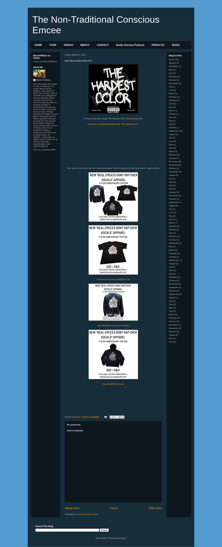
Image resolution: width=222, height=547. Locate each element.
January (172, 63)
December (173, 83)
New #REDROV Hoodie (113, 384)
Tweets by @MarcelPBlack (45, 61)
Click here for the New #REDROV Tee (113, 279)
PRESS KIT (158, 45)
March (171, 59)
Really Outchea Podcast (130, 45)
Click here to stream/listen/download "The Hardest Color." (113, 124)
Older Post (155, 508)
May (171, 70)
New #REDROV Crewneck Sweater (113, 325)
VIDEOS (68, 45)
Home (114, 508)
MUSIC (176, 45)
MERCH (85, 45)
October (172, 114)
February (173, 76)
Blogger (122, 538)
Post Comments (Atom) (87, 514)
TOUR (52, 45)
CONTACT (103, 45)
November (173, 66)
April (171, 73)
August (172, 134)
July (170, 87)
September (174, 131)
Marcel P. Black (43, 80)
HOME (38, 45)
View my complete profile (44, 150)
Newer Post (72, 508)
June (171, 90)
